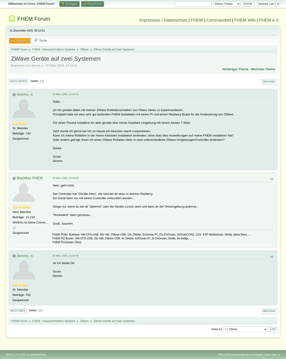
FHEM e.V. (269, 20)
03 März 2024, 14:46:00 (65, 178)
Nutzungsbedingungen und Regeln (244, 354)
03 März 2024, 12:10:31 (65, 94)
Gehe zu (216, 329)
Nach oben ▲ (272, 354)
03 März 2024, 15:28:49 (65, 255)
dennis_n (25, 94)
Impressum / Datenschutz (163, 20)
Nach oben (17, 310)
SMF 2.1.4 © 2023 (16, 354)
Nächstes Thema (263, 69)
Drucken (269, 81)
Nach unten (18, 81)
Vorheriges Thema (235, 69)
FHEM (197, 20)
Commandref (218, 20)
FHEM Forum (33, 19)
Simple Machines (36, 354)
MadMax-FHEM (30, 178)
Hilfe (220, 354)
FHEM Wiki (245, 20)
